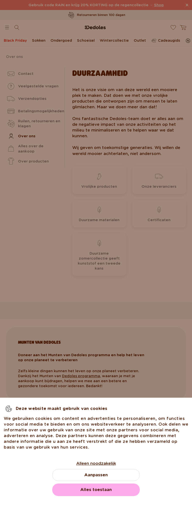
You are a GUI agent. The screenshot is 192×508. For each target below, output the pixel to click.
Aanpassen (96, 475)
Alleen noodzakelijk (96, 463)
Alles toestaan (96, 489)
